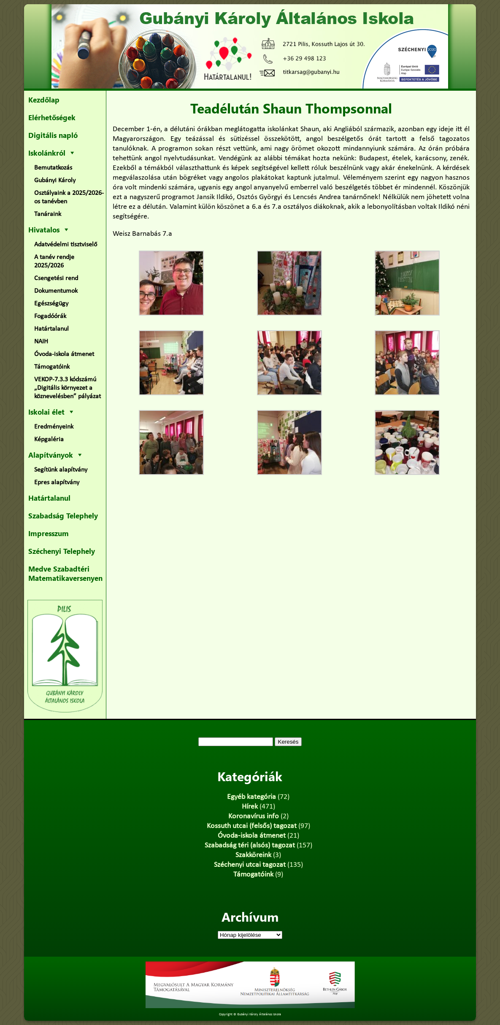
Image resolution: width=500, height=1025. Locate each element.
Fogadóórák (50, 316)
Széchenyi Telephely (61, 551)
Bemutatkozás (53, 168)
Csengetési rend (56, 278)
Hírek (250, 807)
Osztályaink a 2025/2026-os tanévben (69, 197)
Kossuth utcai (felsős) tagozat (252, 826)
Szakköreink (253, 855)
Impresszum (48, 533)
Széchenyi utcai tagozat (250, 865)
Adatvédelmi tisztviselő (65, 244)
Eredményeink (53, 426)
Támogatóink (52, 367)
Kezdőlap (43, 99)
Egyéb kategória (251, 797)
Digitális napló (53, 135)
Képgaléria (49, 439)
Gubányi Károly (55, 180)
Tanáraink (47, 214)
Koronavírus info (253, 816)
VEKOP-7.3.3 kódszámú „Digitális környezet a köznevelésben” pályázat (67, 388)
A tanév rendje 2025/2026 (54, 261)
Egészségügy (51, 303)
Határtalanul (51, 329)
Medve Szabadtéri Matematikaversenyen (65, 573)
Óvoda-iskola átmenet (64, 354)
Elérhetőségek (52, 117)
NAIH (41, 341)
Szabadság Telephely (63, 515)
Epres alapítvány (56, 482)
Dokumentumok (56, 291)
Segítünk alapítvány (60, 470)
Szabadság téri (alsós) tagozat (250, 846)
